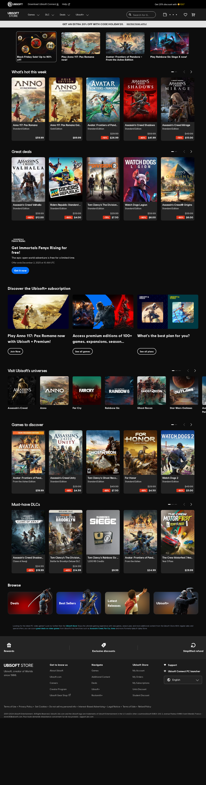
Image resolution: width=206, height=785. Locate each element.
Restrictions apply (137, 24)
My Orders (138, 743)
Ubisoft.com (55, 743)
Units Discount (139, 756)
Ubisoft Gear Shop (60, 762)
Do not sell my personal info (62, 773)
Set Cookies (41, 773)
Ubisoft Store (71, 693)
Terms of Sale (129, 773)
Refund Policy (144, 773)
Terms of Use (10, 773)
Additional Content (101, 743)
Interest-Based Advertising (92, 773)
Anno (113, 695)
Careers (54, 750)
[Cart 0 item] (193, 14)
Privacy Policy (26, 773)
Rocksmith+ (97, 762)
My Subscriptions (141, 750)
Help (66, 4)
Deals (94, 750)
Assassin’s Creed (96, 695)
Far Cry (107, 695)
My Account (139, 737)
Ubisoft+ (96, 756)
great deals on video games (47, 695)
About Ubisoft (56, 737)
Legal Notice (113, 773)
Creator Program (58, 756)
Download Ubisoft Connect (43, 4)
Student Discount (141, 762)
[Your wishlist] (185, 14)
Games (95, 737)
